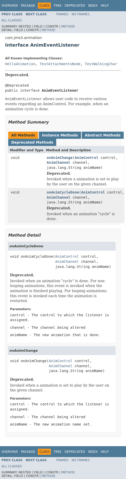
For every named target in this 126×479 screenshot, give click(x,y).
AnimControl (86, 158)
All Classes (12, 20)
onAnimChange (60, 158)
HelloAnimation (20, 64)
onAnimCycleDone (63, 192)
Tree (58, 5)
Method (68, 26)
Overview (10, 5)
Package (28, 5)
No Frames (81, 14)
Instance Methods (60, 135)
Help (105, 5)
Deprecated (75, 5)
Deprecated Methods (32, 142)
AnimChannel (59, 162)
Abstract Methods (103, 135)
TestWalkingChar (101, 64)
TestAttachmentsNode (60, 64)
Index (93, 5)
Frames (62, 14)
